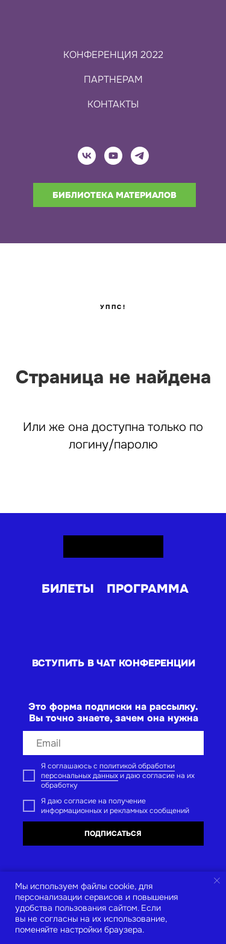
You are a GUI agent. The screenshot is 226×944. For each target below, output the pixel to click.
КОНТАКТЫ (113, 104)
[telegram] (140, 156)
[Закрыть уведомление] (217, 881)
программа (148, 588)
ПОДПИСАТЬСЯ (113, 833)
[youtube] (113, 156)
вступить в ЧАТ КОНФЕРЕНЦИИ (113, 663)
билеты (68, 588)
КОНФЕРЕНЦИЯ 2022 (113, 54)
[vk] (87, 156)
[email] (113, 743)
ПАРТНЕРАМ (113, 79)
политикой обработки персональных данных (108, 770)
